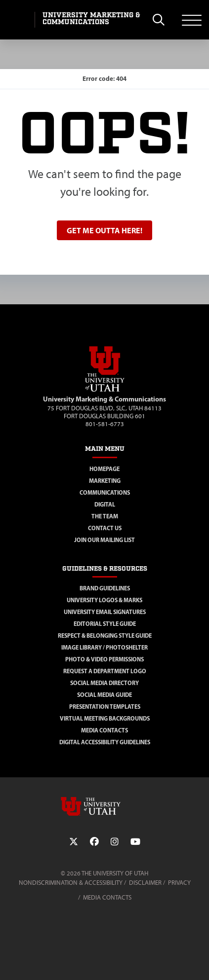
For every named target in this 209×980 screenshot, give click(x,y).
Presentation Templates (104, 706)
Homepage (104, 468)
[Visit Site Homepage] (105, 389)
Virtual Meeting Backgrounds (105, 718)
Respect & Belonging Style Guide (105, 635)
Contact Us (105, 528)
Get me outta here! (104, 230)
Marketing (105, 480)
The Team (104, 516)
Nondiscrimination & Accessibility (71, 882)
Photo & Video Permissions (104, 659)
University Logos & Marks (104, 600)
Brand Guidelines (105, 588)
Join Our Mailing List (104, 540)
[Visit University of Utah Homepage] (17, 19)
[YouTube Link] (135, 841)
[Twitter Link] (73, 841)
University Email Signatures (105, 612)
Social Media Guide (104, 694)
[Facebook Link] (94, 841)
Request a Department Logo (104, 671)
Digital (104, 504)
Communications (105, 492)
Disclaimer (145, 882)
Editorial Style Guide (105, 623)
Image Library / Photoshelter (104, 647)
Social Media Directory (104, 683)
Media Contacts (104, 730)
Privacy (179, 882)
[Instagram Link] (115, 841)
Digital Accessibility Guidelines (104, 742)
